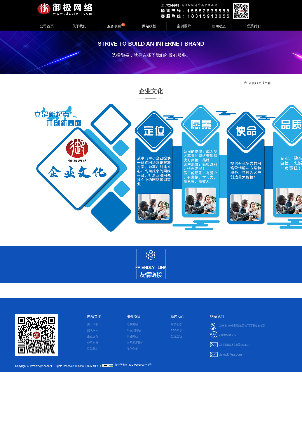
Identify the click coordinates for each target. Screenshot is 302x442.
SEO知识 (176, 330)
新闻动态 (219, 26)
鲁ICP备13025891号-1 (88, 366)
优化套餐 (132, 348)
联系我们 (254, 26)
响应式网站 (134, 330)
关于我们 (79, 26)
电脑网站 (132, 324)
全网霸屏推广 (135, 342)
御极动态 (176, 324)
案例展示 (184, 26)
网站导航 (94, 316)
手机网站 (132, 336)
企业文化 (92, 336)
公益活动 (176, 336)
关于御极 (92, 324)
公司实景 (92, 342)
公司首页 (47, 26)
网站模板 (149, 26)
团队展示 (92, 330)
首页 (252, 83)
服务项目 (116, 25)
